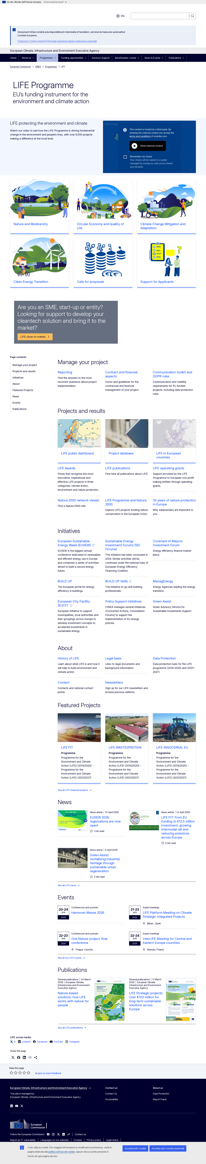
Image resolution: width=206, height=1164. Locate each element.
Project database (121, 453)
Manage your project (24, 364)
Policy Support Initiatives (123, 601)
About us (26, 57)
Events (16, 402)
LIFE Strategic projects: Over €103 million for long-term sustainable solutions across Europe (146, 1001)
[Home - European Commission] (33, 14)
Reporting (65, 372)
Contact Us (111, 1093)
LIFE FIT (67, 747)
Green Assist (162, 601)
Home (13, 57)
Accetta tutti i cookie (135, 1148)
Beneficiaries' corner (125, 57)
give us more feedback (49, 1073)
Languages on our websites (54, 1140)
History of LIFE (68, 658)
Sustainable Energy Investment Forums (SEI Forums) (122, 545)
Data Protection (164, 658)
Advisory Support (101, 57)
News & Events (152, 57)
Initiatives (18, 377)
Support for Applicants (157, 282)
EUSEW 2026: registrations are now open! (105, 821)
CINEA (38, 66)
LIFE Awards (66, 468)
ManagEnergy (163, 581)
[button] (13, 1057)
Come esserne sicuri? (55, 2)
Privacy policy (94, 1140)
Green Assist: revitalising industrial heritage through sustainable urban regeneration (105, 863)
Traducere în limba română (31, 41)
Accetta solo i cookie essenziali (168, 1148)
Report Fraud (159, 1099)
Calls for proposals (90, 282)
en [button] (120, 16)
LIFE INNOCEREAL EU (172, 747)
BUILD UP (65, 581)
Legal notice (112, 1140)
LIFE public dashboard (77, 453)
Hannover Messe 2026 (87, 912)
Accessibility (111, 1099)
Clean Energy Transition (31, 282)
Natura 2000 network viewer (78, 500)
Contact (63, 682)
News (15, 396)
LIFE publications (117, 468)
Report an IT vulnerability (23, 1140)
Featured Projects (22, 390)
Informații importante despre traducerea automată (72, 41)
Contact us (80, 1134)
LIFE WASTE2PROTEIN (125, 747)
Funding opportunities (72, 57)
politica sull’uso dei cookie (61, 1152)
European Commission (20, 66)
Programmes (46, 57)
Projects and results (24, 371)
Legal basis (113, 658)
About (16, 383)
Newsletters (114, 682)
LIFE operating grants (168, 468)
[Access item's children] (34, 58)
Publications (175, 57)
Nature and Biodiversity (31, 224)
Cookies (78, 1140)
